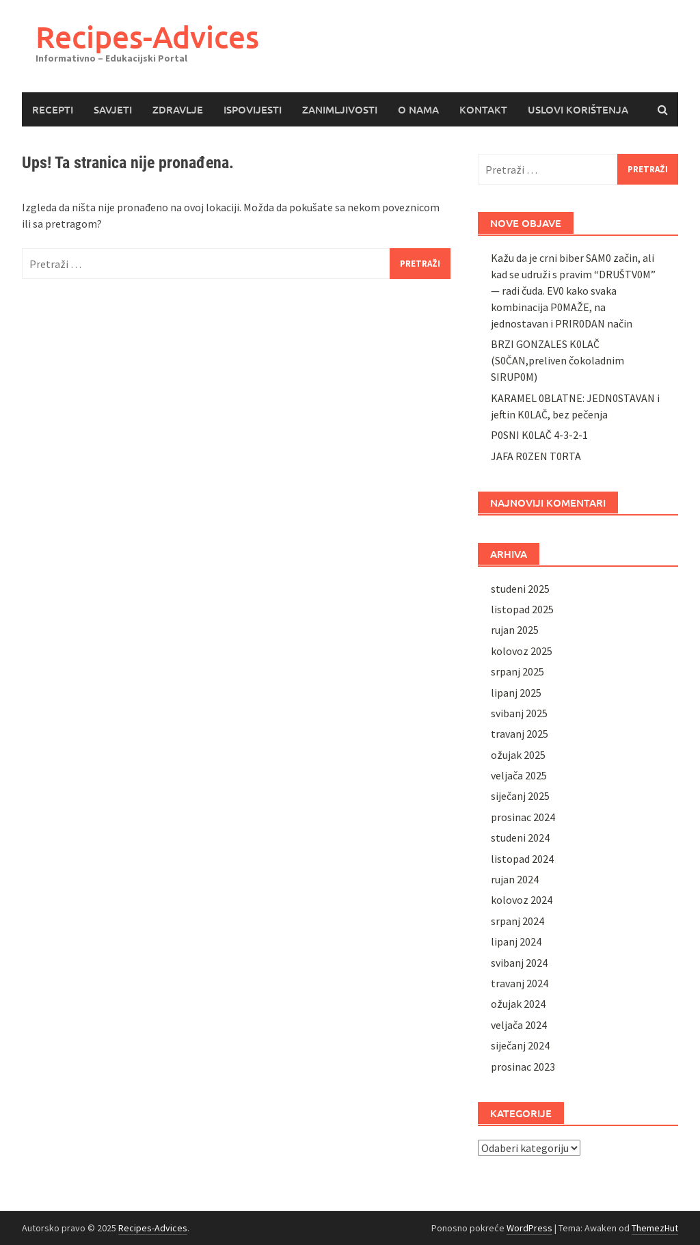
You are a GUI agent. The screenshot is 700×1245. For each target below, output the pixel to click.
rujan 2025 (515, 630)
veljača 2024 (519, 1025)
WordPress (529, 1228)
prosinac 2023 (523, 1066)
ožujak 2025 (518, 755)
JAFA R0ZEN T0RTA (536, 456)
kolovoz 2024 (521, 900)
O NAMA (418, 109)
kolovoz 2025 (521, 651)
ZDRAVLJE (177, 109)
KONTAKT (483, 109)
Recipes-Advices (147, 36)
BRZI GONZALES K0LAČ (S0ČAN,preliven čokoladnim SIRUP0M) (557, 360)
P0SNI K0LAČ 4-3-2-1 (539, 435)
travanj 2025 (519, 733)
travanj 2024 (519, 983)
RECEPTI (52, 109)
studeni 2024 (520, 837)
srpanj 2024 (517, 921)
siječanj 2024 (520, 1045)
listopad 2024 (522, 859)
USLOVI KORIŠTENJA (578, 109)
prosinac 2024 (523, 817)
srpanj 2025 (517, 671)
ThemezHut (655, 1228)
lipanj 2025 (516, 692)
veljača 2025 (519, 775)
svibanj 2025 (519, 713)
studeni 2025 (520, 588)
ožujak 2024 (518, 1003)
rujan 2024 (515, 879)
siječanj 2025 (520, 796)
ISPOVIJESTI (253, 109)
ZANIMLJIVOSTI (339, 109)
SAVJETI (113, 109)
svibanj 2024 (519, 962)
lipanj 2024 (516, 941)
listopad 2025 (522, 609)
